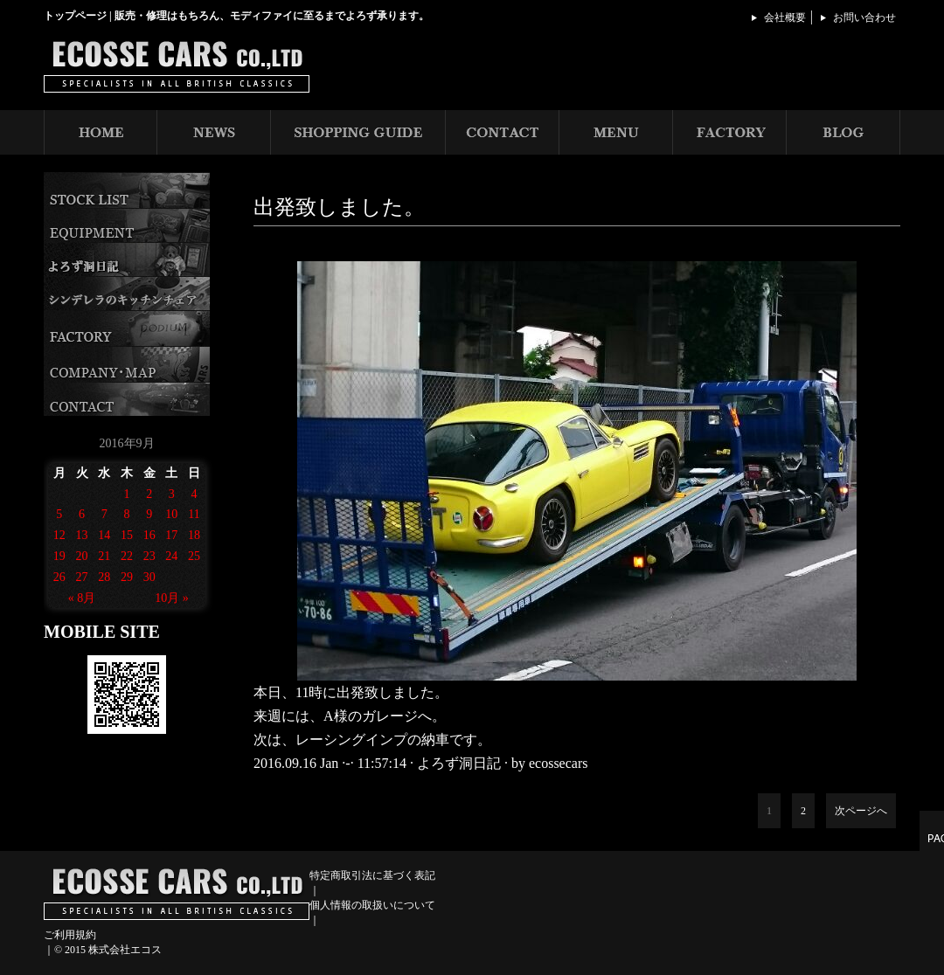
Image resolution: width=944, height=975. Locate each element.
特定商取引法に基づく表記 (372, 875)
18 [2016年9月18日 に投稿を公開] (194, 535)
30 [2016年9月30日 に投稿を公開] (149, 577)
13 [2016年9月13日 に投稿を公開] (82, 535)
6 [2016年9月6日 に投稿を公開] (82, 514)
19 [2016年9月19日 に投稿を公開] (59, 556)
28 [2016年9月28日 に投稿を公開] (104, 577)
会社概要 (785, 17)
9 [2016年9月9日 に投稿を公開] (149, 514)
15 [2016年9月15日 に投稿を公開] (127, 535)
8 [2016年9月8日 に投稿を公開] (126, 514)
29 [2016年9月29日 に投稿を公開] (127, 577)
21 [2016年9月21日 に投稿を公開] (104, 556)
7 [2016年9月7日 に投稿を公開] (104, 514)
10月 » (172, 598)
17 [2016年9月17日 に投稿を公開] (171, 535)
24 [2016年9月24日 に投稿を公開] (171, 556)
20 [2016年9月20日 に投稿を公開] (82, 556)
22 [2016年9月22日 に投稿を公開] (127, 556)
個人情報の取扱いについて (372, 905)
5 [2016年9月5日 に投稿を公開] (59, 514)
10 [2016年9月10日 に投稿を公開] (171, 514)
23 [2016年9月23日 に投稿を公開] (149, 556)
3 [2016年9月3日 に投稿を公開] (172, 494)
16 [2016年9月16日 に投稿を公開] (149, 535)
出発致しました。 (339, 207)
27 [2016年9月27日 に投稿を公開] (82, 577)
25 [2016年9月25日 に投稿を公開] (194, 556)
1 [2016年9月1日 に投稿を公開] (126, 494)
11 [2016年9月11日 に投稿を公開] (193, 514)
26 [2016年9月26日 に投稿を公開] (59, 577)
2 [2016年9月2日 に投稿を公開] (149, 494)
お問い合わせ (864, 17)
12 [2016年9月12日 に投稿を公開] (59, 535)
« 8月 (82, 598)
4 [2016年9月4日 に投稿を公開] (194, 494)
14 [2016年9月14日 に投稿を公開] (104, 535)
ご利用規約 (70, 935)
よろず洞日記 (459, 763)
